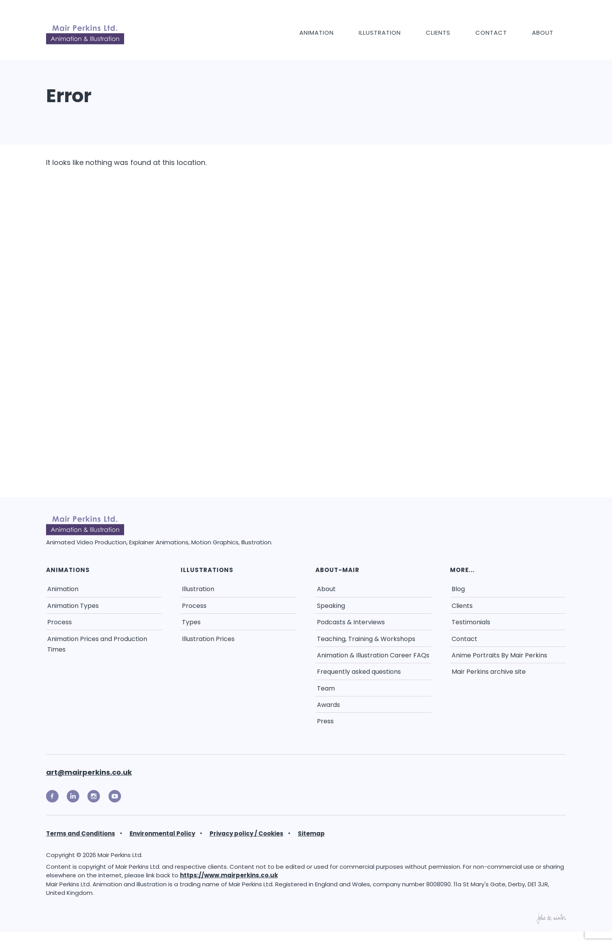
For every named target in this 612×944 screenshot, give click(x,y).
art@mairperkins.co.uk (89, 772)
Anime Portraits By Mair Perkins (499, 655)
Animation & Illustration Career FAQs (373, 655)
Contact (491, 32)
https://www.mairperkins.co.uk (229, 875)
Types (191, 622)
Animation (316, 32)
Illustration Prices (208, 638)
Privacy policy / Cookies (246, 833)
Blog (458, 588)
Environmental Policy (162, 833)
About (542, 32)
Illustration (380, 32)
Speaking (331, 605)
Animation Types (73, 605)
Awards (328, 704)
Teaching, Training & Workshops (366, 638)
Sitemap (311, 833)
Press (325, 721)
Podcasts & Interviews (351, 622)
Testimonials (471, 622)
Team (326, 688)
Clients (438, 32)
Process (59, 622)
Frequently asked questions (359, 671)
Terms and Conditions (80, 833)
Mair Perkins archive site (489, 671)
